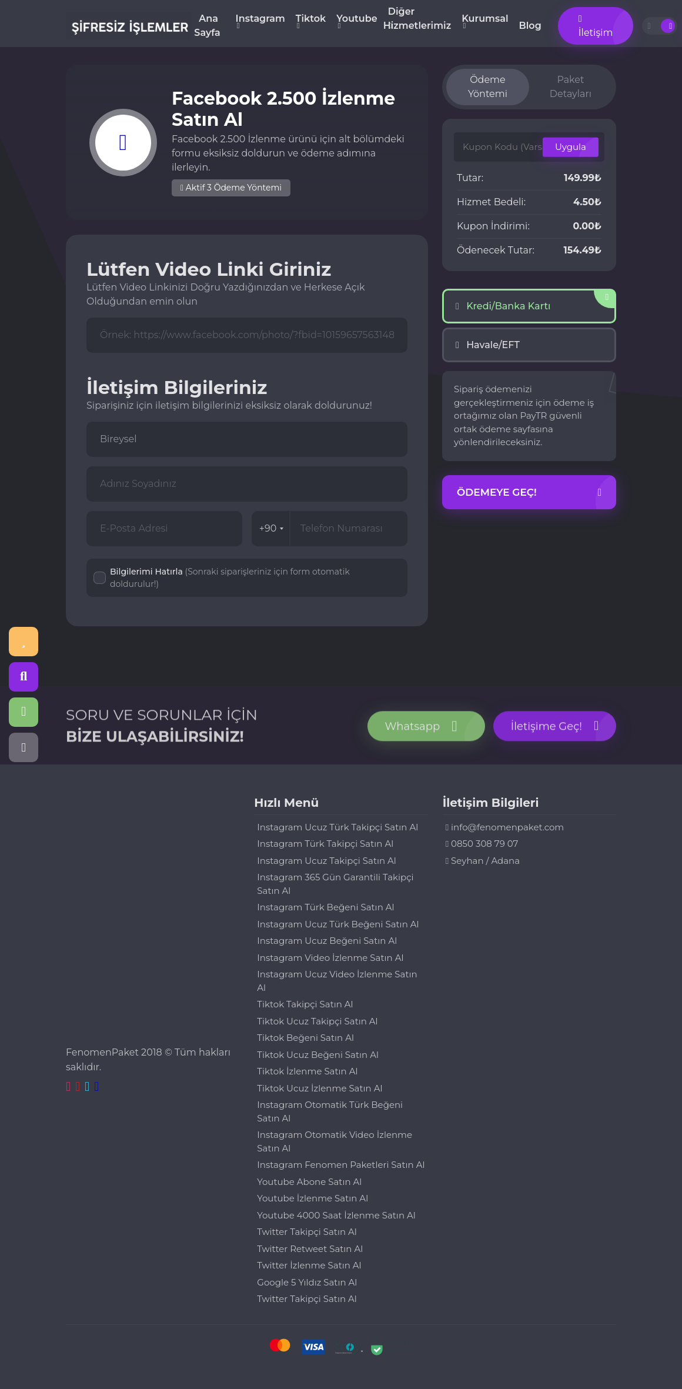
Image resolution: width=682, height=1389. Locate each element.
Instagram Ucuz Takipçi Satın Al (326, 860)
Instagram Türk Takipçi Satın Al (325, 843)
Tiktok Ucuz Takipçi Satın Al (317, 1021)
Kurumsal (485, 18)
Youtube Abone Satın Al (309, 1181)
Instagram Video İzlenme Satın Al (330, 957)
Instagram (260, 18)
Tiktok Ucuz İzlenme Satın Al (319, 1088)
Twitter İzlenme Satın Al (309, 1265)
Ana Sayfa (207, 25)
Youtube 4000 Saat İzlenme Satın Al (336, 1215)
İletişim (596, 26)
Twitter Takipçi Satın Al (306, 1231)
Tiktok (311, 18)
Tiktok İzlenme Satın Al (307, 1071)
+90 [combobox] (271, 528)
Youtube (356, 18)
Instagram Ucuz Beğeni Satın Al (327, 940)
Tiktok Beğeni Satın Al (305, 1037)
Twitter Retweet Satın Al (310, 1248)
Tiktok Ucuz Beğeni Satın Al (318, 1054)
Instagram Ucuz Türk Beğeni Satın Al (338, 924)
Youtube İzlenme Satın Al (312, 1198)
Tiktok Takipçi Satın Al (305, 1004)
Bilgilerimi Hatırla (230, 577)
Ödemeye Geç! (529, 492)
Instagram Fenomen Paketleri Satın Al (340, 1164)
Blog (530, 25)
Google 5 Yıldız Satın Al (307, 1282)
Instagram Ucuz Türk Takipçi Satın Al (337, 827)
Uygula (570, 146)
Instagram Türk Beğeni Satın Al (325, 907)
